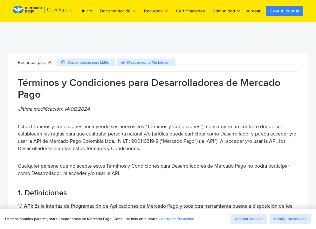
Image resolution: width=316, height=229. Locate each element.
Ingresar (252, 11)
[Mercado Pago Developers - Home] (43, 11)
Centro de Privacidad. (177, 218)
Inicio (87, 11)
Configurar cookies (290, 219)
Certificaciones (190, 11)
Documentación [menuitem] (118, 10)
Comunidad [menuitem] (227, 10)
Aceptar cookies (249, 219)
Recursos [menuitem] (156, 10)
